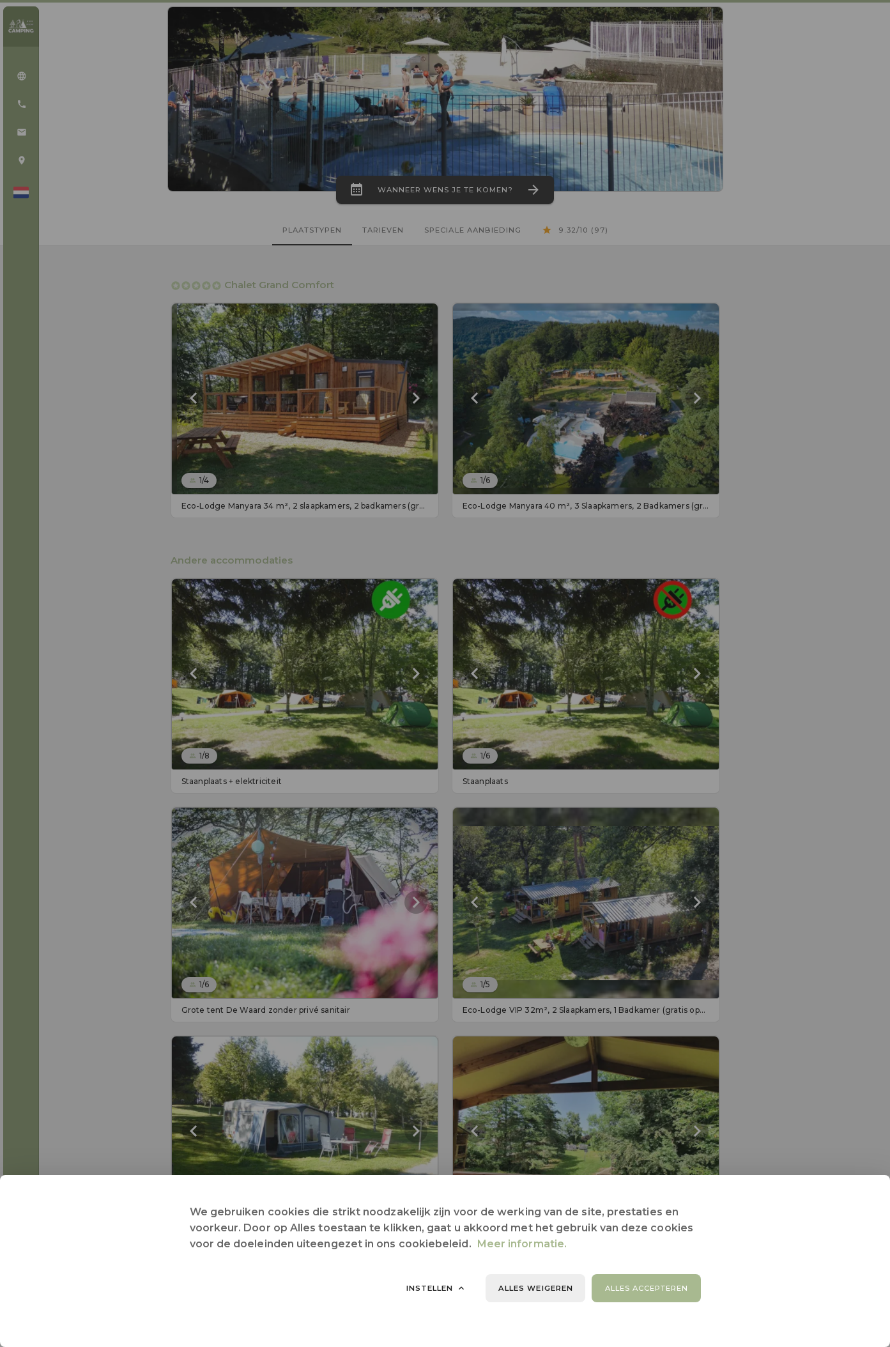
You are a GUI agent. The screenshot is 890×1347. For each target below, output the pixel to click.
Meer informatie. (522, 1244)
